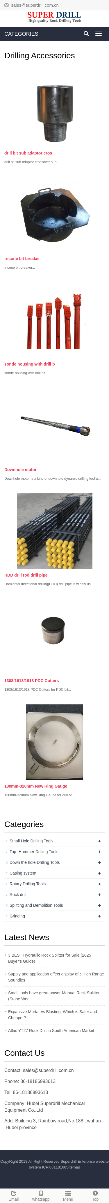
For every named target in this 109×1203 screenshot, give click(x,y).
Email (13, 1195)
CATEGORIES (21, 34)
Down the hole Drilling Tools (35, 862)
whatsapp (41, 1195)
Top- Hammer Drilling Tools (34, 851)
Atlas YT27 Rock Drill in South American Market (51, 1030)
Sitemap (73, 1167)
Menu (68, 1195)
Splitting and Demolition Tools (36, 905)
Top (95, 1195)
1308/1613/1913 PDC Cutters (31, 680)
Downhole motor (20, 469)
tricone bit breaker (22, 258)
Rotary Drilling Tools (28, 884)
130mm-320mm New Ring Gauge (35, 786)
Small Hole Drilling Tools (31, 841)
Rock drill (18, 894)
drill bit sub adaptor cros (28, 153)
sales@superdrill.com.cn (35, 5)
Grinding (17, 916)
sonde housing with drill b (29, 364)
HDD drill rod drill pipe (26, 575)
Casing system (23, 873)
